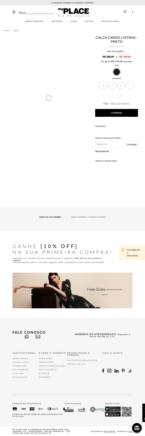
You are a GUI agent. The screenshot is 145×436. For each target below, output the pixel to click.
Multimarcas (20, 369)
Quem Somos (20, 358)
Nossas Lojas (20, 362)
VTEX (130, 431)
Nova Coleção (34, 21)
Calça (16, 30)
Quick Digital (110, 431)
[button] (103, 85)
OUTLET (6, 30)
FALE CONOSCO (48, 369)
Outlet (89, 21)
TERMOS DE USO (76, 364)
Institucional (111, 21)
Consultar (132, 144)
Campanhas (19, 366)
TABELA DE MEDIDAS (117, 103)
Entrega (44, 373)
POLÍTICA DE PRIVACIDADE (82, 360)
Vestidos (57, 21)
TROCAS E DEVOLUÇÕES (52, 366)
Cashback (45, 377)
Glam (74, 21)
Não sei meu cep (102, 151)
